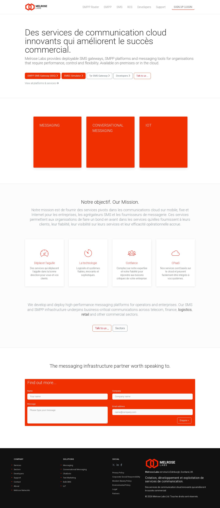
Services (17, 465)
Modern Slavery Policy (121, 481)
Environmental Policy (121, 485)
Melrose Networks (22, 490)
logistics (185, 310)
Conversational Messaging (75, 469)
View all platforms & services (42, 83)
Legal (114, 489)
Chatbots (67, 473)
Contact (17, 482)
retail (85, 314)
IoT (64, 486)
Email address (118, 406)
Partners (116, 493)
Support (17, 478)
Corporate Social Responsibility (126, 477)
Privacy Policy (118, 472)
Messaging (68, 465)
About (16, 486)
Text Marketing (69, 478)
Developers (19, 473)
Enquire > (184, 420)
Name (30, 391)
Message (31, 404)
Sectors (17, 469)
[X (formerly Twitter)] (113, 465)
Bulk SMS (67, 482)
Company (116, 391)
